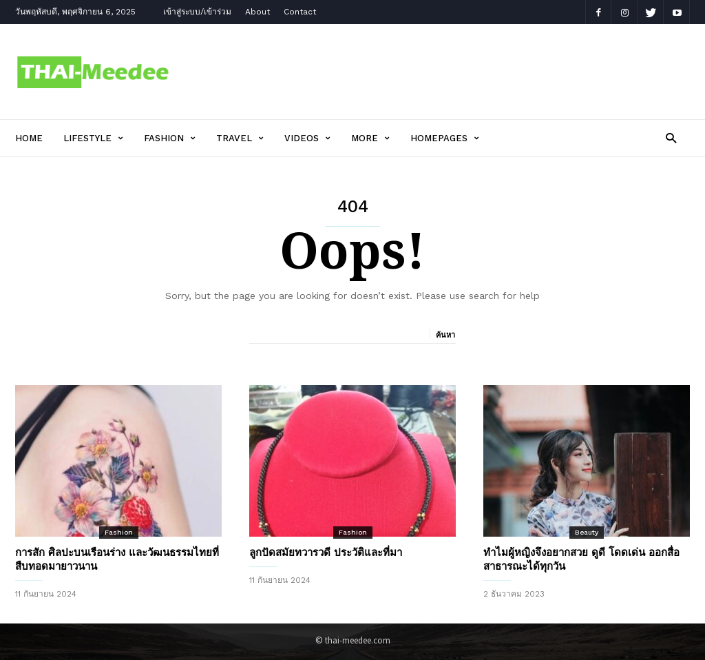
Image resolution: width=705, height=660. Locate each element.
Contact (300, 12)
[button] (671, 137)
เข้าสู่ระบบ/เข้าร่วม (197, 12)
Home (29, 138)
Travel (240, 138)
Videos (307, 138)
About (257, 12)
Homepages (444, 138)
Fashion (170, 138)
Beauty (586, 532)
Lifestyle (93, 138)
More (370, 138)
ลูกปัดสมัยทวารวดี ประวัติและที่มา (325, 552)
